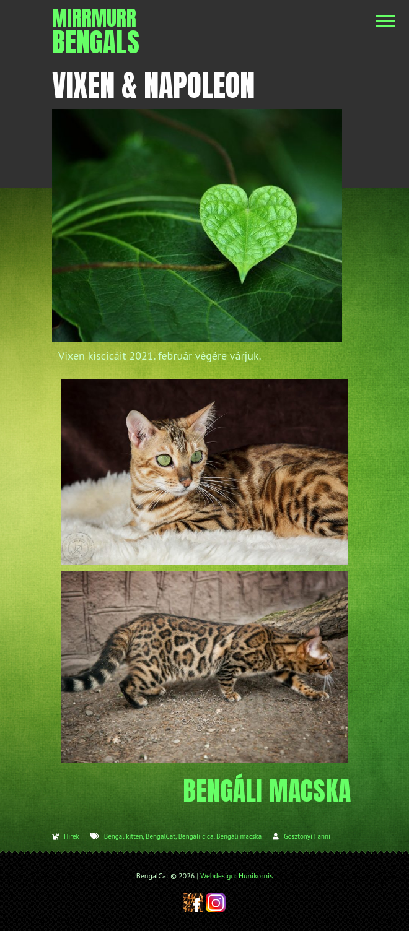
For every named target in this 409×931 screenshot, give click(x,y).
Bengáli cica (196, 836)
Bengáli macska (239, 836)
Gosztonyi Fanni (307, 836)
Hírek (71, 836)
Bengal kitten (123, 836)
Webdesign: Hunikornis (236, 875)
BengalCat (160, 836)
